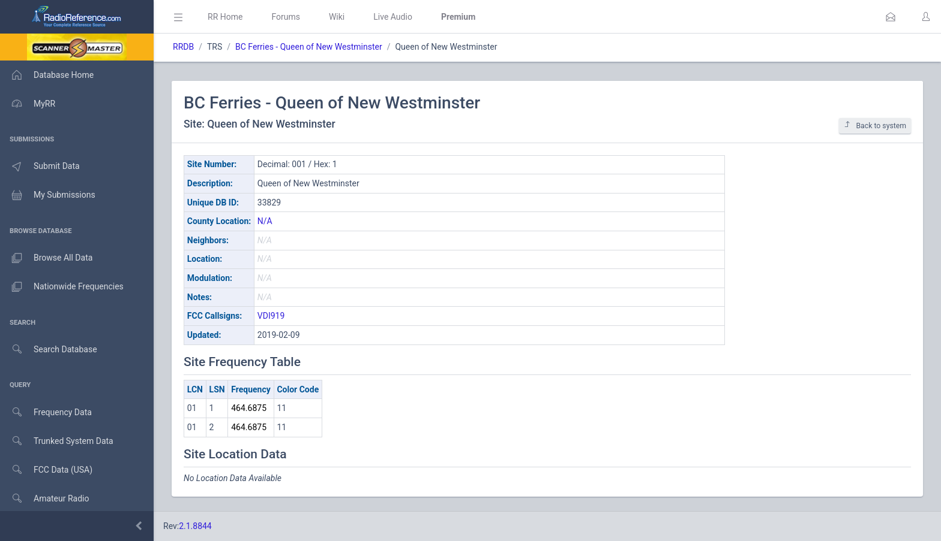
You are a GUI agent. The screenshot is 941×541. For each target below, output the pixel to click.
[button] (890, 17)
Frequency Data (46, 412)
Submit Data (40, 166)
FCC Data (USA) (46, 470)
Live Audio (392, 17)
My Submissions (47, 195)
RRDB (183, 47)
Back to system (875, 125)
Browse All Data (46, 258)
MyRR (27, 103)
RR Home (225, 17)
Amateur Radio (44, 499)
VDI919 (271, 316)
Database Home (47, 74)
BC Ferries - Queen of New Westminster (308, 47)
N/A (264, 221)
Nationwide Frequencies (62, 287)
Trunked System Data (56, 441)
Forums (285, 17)
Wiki (336, 17)
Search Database (48, 349)
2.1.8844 (195, 526)
